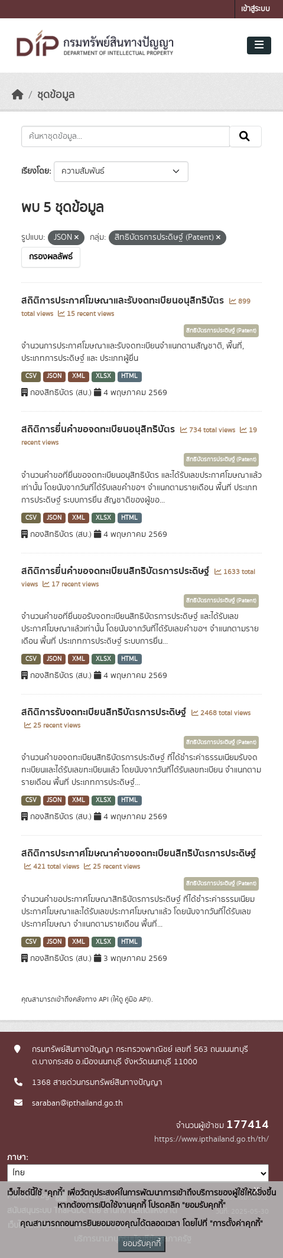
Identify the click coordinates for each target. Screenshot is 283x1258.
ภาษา (16, 1158)
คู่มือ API (137, 999)
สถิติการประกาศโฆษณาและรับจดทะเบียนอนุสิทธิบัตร (123, 300)
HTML (129, 376)
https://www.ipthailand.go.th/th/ (211, 1139)
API (104, 999)
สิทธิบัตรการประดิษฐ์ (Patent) (221, 331)
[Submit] (245, 136)
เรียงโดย (35, 171)
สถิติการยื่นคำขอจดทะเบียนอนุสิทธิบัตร (99, 429)
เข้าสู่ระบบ (255, 9)
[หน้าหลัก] (18, 95)
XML (78, 376)
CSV (31, 376)
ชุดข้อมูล (55, 95)
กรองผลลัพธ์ (51, 257)
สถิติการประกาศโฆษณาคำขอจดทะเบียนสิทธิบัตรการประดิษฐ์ (138, 853)
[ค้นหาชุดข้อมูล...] (125, 136)
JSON (54, 376)
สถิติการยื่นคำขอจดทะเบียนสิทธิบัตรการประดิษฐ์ (116, 571)
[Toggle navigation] (259, 45)
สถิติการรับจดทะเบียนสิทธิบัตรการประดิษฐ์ (104, 712)
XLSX (103, 376)
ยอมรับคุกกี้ (142, 1244)
